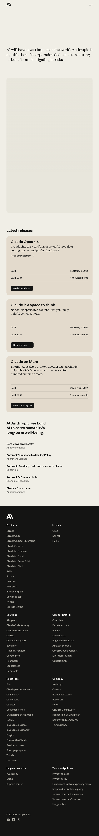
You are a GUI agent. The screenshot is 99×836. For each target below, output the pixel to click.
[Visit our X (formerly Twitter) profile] (19, 819)
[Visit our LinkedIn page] (13, 819)
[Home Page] (17, 4)
